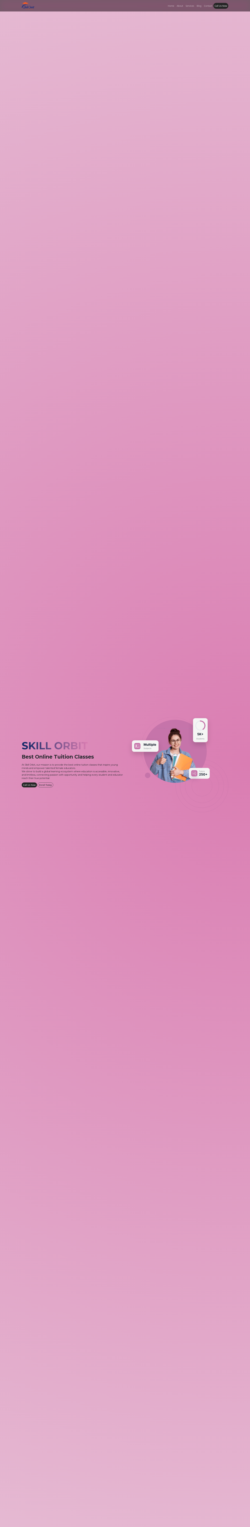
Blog (199, 5)
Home (171, 5)
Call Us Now (221, 5)
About (180, 5)
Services (190, 5)
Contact (208, 5)
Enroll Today (45, 784)
